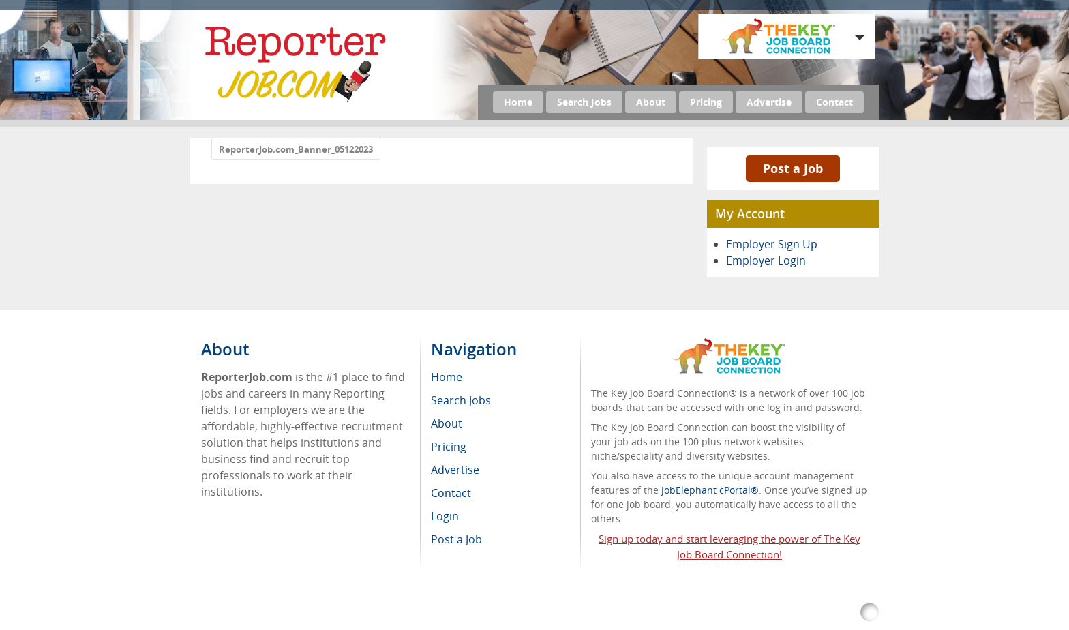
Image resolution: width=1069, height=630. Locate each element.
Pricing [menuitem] (448, 446)
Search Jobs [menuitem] (461, 400)
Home (518, 101)
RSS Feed (484, 612)
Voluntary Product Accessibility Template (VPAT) (697, 612)
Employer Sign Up (771, 244)
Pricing (706, 101)
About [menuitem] (446, 423)
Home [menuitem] (446, 377)
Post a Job (793, 168)
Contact (834, 101)
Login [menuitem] (445, 516)
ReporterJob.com (319, 612)
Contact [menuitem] (451, 492)
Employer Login (766, 260)
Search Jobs (584, 101)
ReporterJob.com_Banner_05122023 (296, 149)
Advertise (769, 101)
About (650, 101)
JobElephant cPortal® (710, 489)
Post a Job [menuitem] (456, 539)
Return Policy (547, 612)
